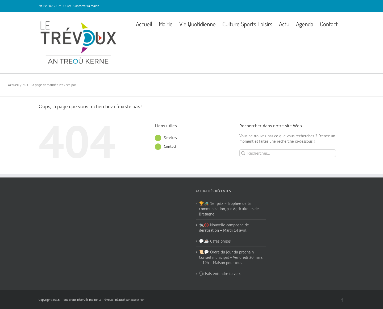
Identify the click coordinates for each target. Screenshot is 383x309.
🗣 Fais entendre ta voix (220, 273)
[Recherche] (243, 153)
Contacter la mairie (86, 6)
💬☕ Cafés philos (215, 241)
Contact (170, 146)
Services (170, 137)
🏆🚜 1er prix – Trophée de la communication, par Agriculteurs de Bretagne (229, 209)
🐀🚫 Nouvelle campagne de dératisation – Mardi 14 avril (224, 227)
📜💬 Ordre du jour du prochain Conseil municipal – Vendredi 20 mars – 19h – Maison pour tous (231, 257)
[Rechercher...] (287, 153)
